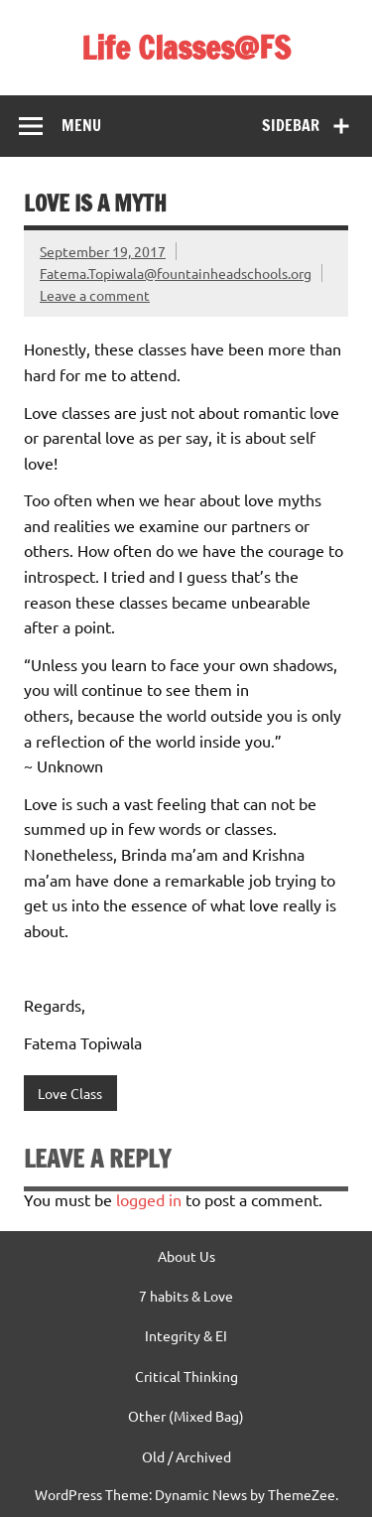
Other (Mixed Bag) (186, 1416)
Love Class (70, 1093)
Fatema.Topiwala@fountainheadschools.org (175, 273)
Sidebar (290, 125)
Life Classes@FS (186, 47)
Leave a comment (95, 295)
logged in (149, 1199)
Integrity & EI (186, 1335)
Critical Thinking (186, 1376)
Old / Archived (186, 1456)
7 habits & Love (186, 1296)
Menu (81, 125)
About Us (186, 1256)
